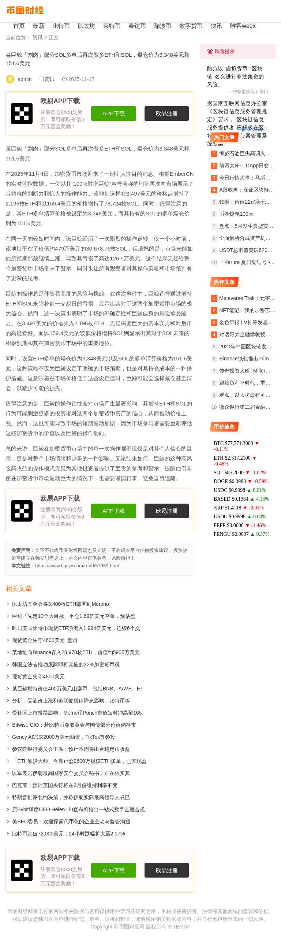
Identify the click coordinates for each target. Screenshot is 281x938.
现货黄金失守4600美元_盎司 (45, 640)
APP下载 (113, 113)
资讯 (38, 37)
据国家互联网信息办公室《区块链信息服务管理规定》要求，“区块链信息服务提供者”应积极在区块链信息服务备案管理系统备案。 (237, 123)
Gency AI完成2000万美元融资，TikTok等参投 (63, 737)
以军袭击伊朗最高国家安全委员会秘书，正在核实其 (71, 773)
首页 (19, 26)
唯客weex (237, 26)
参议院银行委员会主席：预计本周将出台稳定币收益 (71, 749)
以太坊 (84, 26)
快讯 (212, 26)
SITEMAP (179, 927)
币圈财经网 (132, 927)
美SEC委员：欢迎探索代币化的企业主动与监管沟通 (71, 821)
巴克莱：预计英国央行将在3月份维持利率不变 (64, 785)
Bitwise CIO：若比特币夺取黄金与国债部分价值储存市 (74, 725)
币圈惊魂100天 (236, 214)
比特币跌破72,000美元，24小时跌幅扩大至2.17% (68, 834)
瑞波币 (159, 26)
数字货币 (187, 26)
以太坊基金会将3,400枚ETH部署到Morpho (60, 604)
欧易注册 (167, 113)
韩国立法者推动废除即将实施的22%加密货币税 (66, 664)
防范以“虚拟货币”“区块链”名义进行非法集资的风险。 (235, 77)
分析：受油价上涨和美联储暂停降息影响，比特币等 (71, 701)
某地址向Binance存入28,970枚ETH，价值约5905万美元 (76, 652)
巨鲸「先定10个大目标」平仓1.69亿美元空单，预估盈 (73, 616)
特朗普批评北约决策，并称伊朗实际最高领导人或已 (71, 797)
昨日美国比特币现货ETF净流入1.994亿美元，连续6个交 (76, 628)
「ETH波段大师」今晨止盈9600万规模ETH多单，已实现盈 (79, 761)
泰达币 (134, 26)
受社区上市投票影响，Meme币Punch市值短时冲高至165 (77, 713)
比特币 (59, 26)
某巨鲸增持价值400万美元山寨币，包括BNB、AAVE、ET (77, 689)
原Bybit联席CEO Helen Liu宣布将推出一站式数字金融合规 (78, 809)
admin (24, 79)
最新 (38, 26)
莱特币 (109, 26)
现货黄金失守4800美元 (38, 676)
